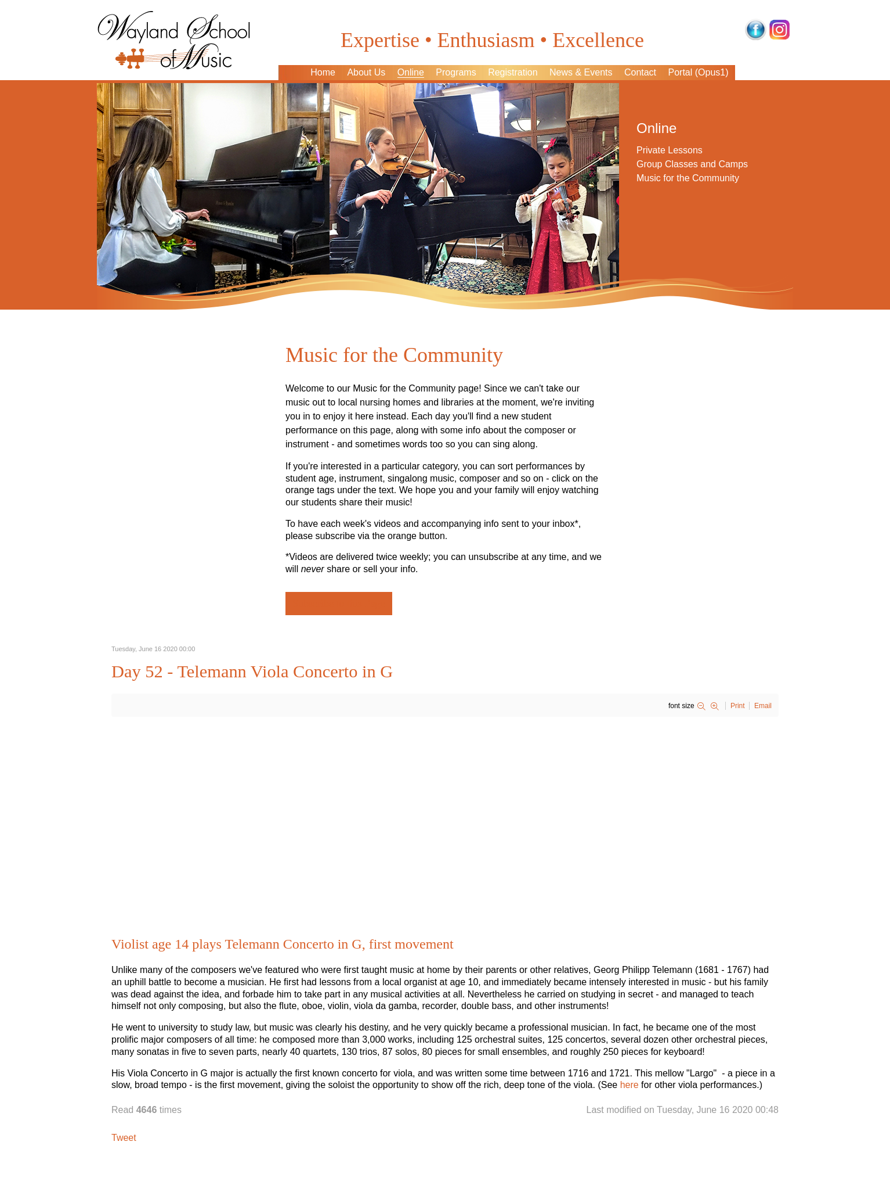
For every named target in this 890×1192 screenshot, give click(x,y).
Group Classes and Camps (692, 164)
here (629, 1085)
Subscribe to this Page (338, 603)
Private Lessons (669, 150)
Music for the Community (687, 178)
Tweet (123, 1138)
